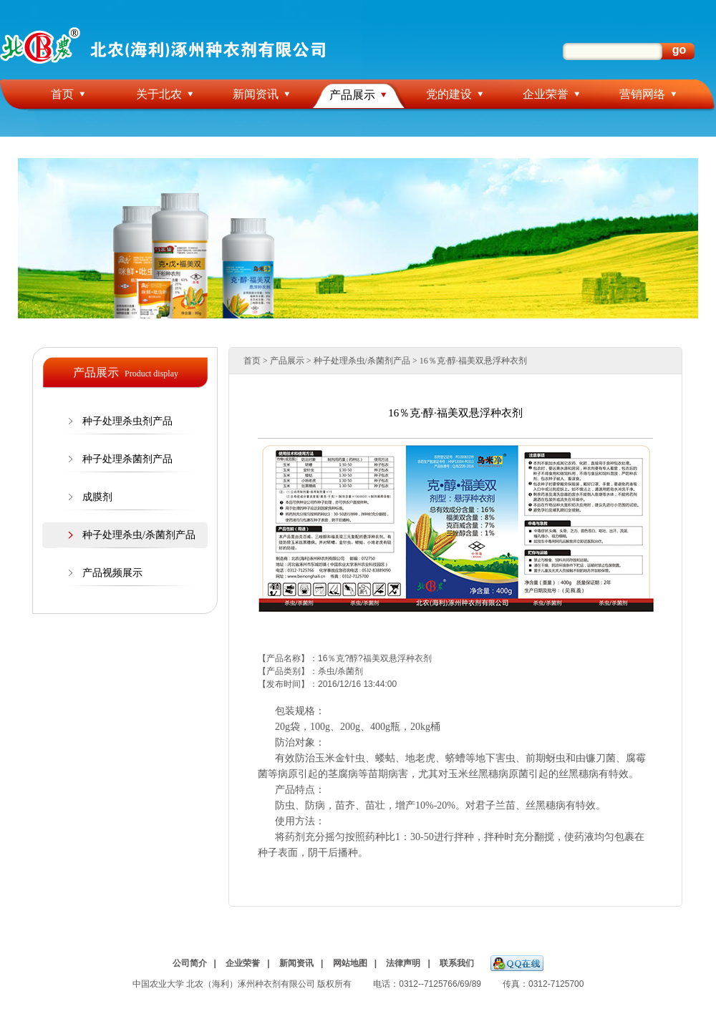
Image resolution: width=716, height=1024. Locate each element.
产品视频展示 (112, 572)
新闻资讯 (256, 94)
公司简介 (190, 963)
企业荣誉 (546, 94)
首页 (62, 94)
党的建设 (449, 94)
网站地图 (350, 963)
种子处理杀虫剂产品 (127, 421)
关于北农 (159, 94)
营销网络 (642, 94)
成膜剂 (97, 497)
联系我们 (457, 963)
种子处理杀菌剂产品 (127, 459)
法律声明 (403, 963)
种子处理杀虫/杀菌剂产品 (138, 535)
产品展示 (352, 95)
